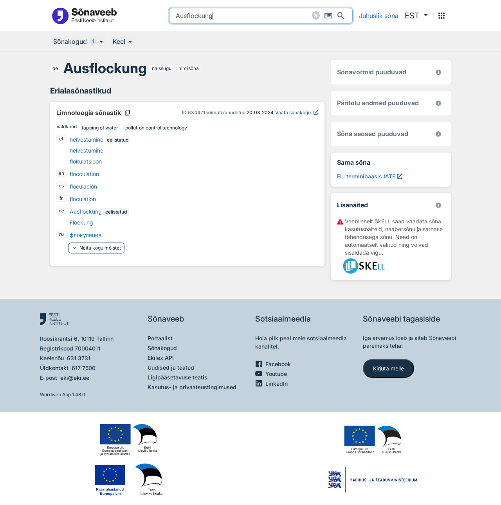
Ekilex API (161, 357)
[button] (416, 15)
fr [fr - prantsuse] (61, 198)
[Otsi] (341, 15)
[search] (261, 15)
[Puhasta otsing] (316, 15)
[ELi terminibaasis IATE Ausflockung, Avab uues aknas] (369, 176)
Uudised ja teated (171, 367)
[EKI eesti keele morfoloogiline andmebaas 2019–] (438, 72)
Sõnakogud (162, 348)
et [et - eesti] (61, 139)
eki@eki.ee (74, 377)
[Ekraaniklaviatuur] (328, 15)
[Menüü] (441, 16)
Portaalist (160, 338)
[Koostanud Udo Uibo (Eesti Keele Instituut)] (438, 103)
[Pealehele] (84, 15)
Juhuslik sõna (378, 16)
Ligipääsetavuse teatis (177, 377)
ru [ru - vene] (61, 234)
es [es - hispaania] (61, 186)
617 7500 (84, 368)
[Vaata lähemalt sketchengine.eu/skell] (438, 205)
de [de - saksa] (55, 68)
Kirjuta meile (388, 368)
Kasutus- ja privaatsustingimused (192, 387)
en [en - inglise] (61, 173)
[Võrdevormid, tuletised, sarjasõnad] (438, 134)
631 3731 (78, 358)
